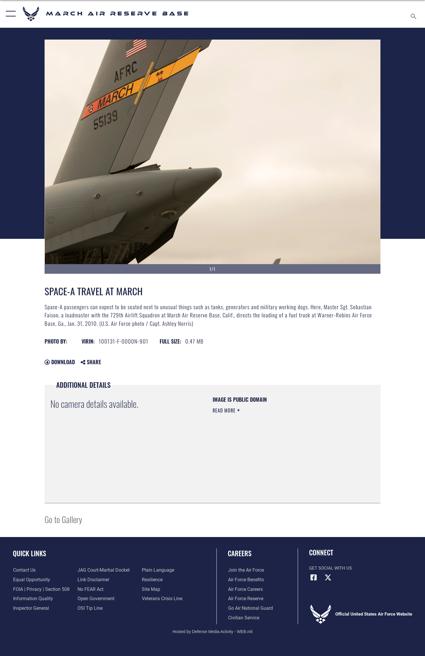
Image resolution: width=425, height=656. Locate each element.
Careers (239, 553)
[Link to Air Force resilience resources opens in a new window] (152, 579)
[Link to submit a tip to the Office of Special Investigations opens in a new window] (89, 608)
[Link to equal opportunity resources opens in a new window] (30, 579)
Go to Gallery (63, 519)
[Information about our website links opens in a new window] (92, 579)
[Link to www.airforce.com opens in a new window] (245, 570)
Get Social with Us (330, 568)
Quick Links (29, 553)
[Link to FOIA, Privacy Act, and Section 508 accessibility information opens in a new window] (39, 589)
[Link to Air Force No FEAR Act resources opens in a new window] (90, 589)
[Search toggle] (414, 13)
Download (60, 362)
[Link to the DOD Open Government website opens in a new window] (94, 598)
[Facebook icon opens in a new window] (313, 577)
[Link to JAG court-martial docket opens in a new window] (102, 570)
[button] (9, 14)
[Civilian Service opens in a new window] (243, 618)
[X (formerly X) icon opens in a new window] (328, 577)
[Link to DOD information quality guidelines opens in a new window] (31, 598)
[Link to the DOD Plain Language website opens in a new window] (156, 570)
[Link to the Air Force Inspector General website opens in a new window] (30, 608)
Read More (225, 410)
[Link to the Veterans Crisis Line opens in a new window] (161, 598)
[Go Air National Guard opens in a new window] (249, 608)
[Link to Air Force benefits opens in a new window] (245, 579)
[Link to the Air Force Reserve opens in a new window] (245, 598)
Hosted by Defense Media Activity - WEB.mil (212, 631)
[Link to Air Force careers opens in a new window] (245, 589)
